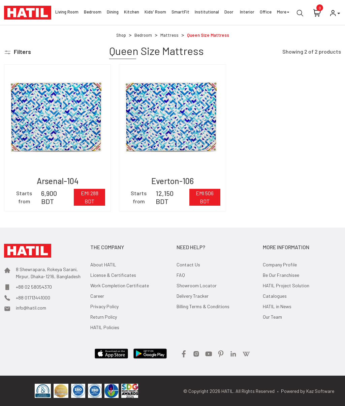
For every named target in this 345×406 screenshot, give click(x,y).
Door (229, 13)
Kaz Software (320, 391)
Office (266, 13)
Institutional (207, 13)
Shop (121, 35)
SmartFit (180, 13)
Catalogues (275, 296)
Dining (113, 13)
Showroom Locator (197, 285)
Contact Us (188, 264)
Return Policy (103, 317)
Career (97, 296)
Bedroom (92, 13)
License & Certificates (113, 275)
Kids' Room (155, 13)
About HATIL (103, 264)
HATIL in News (277, 306)
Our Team (272, 317)
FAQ (181, 275)
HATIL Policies (104, 327)
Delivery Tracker (193, 296)
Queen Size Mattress (208, 35)
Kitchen (131, 13)
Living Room (67, 13)
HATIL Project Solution (286, 285)
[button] (17, 51)
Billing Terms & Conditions (203, 306)
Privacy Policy (104, 306)
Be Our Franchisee (281, 275)
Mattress (169, 35)
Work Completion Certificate (119, 285)
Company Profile (280, 264)
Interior (247, 13)
